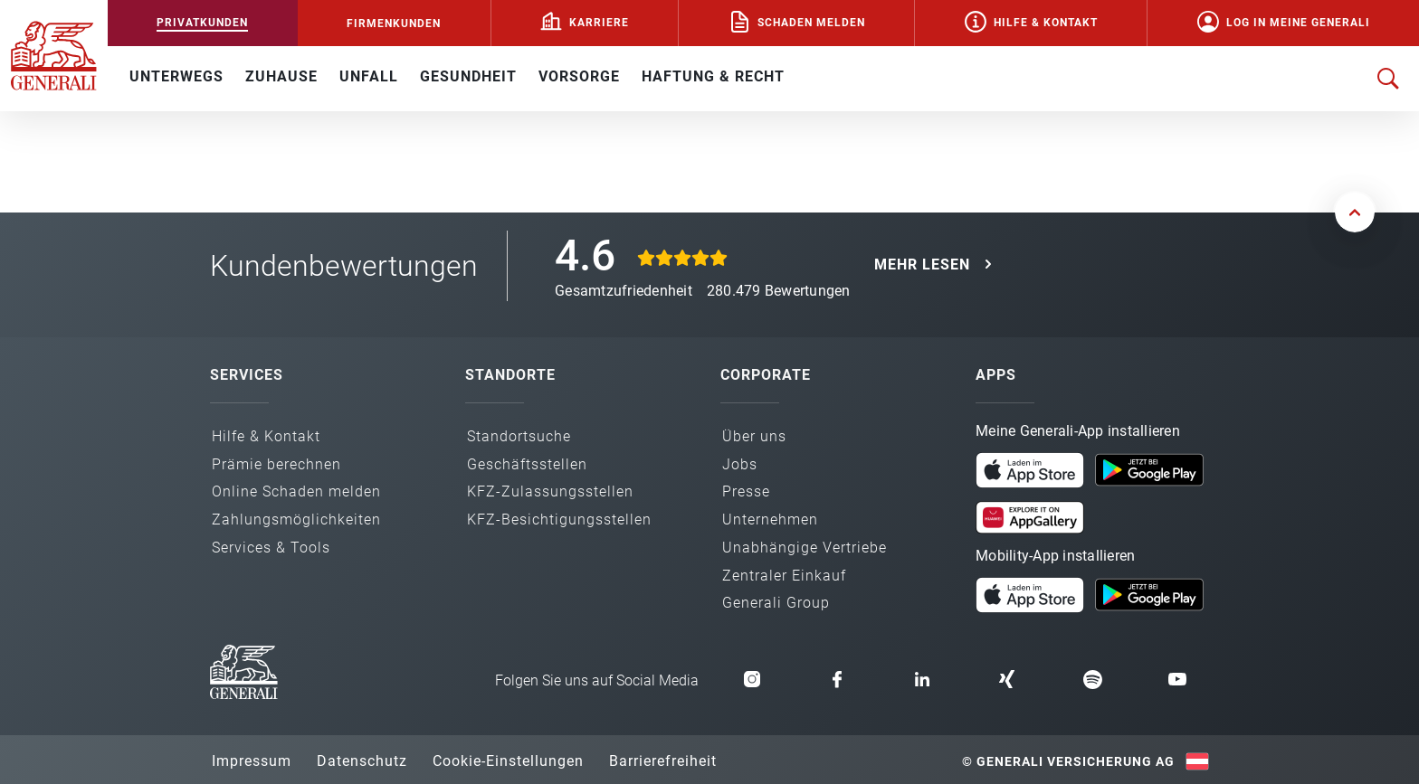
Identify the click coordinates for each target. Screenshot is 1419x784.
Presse (746, 491)
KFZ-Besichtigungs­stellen (559, 519)
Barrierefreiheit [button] (663, 761)
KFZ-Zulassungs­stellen (550, 491)
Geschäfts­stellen (527, 464)
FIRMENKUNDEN (394, 23)
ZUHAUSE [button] (281, 76)
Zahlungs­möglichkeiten (296, 519)
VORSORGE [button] (579, 76)
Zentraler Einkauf (784, 575)
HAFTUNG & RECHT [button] (713, 76)
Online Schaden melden (296, 491)
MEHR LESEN (922, 264)
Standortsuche (519, 436)
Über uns (754, 436)
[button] (1030, 470)
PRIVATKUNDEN (202, 22)
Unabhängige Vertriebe (804, 547)
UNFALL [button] (368, 76)
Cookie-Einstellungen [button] (508, 761)
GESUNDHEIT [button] (468, 76)
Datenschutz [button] (362, 761)
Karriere (599, 22)
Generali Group (776, 602)
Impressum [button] (251, 761)
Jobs (739, 464)
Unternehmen (770, 519)
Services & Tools (271, 547)
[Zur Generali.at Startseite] (54, 54)
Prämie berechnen (276, 464)
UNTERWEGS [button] (176, 76)
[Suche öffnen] (1388, 78)
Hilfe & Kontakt (1046, 22)
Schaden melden (811, 22)
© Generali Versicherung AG (1068, 761)
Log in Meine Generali (1298, 22)
